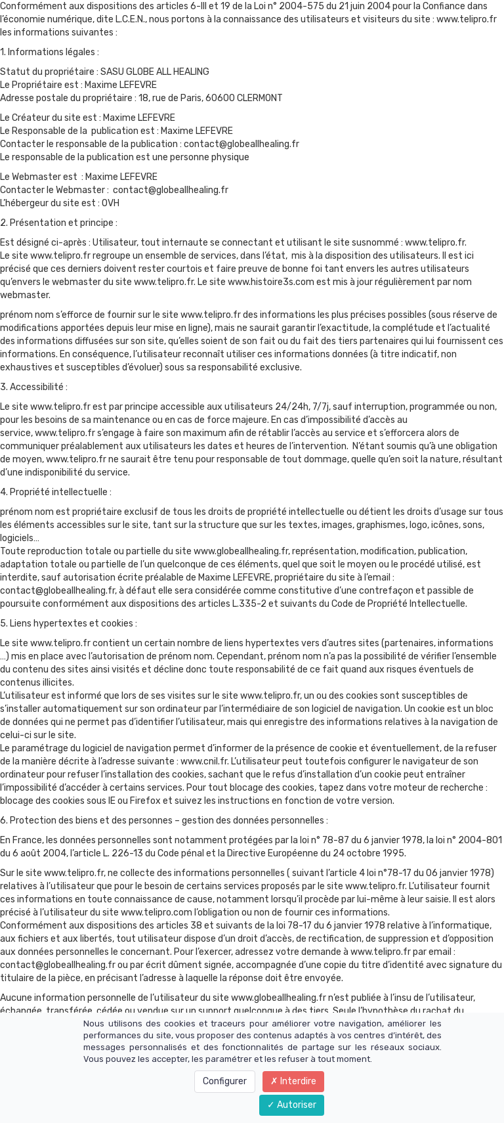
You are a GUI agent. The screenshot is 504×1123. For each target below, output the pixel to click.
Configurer (225, 1081)
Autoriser (291, 1105)
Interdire (293, 1081)
